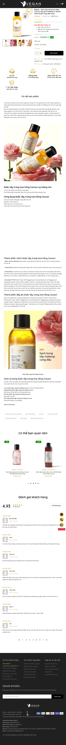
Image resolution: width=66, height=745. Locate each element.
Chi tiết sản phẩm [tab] (30, 101)
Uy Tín (12, 81)
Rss (43, 716)
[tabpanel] (17, 464)
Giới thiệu (12, 716)
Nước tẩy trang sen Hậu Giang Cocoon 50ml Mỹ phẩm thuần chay (17, 477)
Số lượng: (37, 53)
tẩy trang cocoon (10, 423)
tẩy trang (24, 423)
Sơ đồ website (37, 716)
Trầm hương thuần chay (52, 669)
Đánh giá (46, 20)
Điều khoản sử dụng (29, 669)
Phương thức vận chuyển (10, 673)
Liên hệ (30, 716)
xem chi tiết (44, 36)
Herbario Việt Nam (50, 666)
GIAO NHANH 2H (7, 676)
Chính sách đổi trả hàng (30, 666)
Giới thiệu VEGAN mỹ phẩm (32, 664)
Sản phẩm (19, 716)
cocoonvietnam (53, 418)
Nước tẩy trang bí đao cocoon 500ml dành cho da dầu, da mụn (48, 477)
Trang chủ (18, 9)
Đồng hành (33, 81)
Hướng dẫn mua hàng (9, 671)
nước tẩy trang (30, 418)
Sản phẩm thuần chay (51, 674)
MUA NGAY (54, 58)
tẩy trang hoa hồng (37, 423)
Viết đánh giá (55, 510)
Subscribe (57, 696)
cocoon (41, 418)
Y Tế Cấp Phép (12, 93)
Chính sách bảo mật (29, 674)
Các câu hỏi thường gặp (10, 668)
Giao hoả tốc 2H (54, 81)
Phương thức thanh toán (10, 679)
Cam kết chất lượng (29, 677)
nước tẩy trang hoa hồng (13, 418)
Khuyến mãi (48, 672)
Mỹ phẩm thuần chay (51, 664)
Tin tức (25, 716)
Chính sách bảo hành (30, 672)
